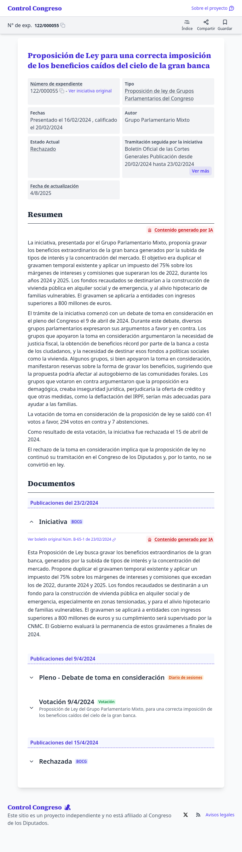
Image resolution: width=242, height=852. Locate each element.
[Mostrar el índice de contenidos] (187, 25)
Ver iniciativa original (90, 91)
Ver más (200, 171)
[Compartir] (206, 25)
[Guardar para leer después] (225, 25)
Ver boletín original (72, 539)
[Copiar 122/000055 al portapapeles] (50, 25)
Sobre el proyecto (212, 8)
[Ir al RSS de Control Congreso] (198, 814)
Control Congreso (35, 8)
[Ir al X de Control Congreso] (186, 814)
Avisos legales (220, 815)
